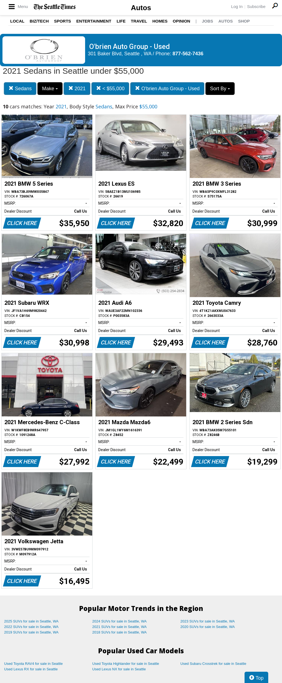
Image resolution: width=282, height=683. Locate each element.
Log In (237, 6)
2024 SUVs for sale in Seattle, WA (119, 621)
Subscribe (256, 6)
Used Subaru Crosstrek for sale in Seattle (213, 664)
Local (17, 21)
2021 (77, 88)
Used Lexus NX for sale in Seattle (119, 669)
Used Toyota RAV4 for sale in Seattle (33, 664)
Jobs (207, 21)
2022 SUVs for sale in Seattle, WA (31, 627)
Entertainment (93, 21)
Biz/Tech (39, 21)
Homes (159, 21)
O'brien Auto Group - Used (167, 88)
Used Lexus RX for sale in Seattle (31, 669)
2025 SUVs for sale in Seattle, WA (31, 621)
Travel (139, 21)
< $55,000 (110, 88)
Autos (141, 8)
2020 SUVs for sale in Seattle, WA (207, 627)
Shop (244, 21)
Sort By (220, 88)
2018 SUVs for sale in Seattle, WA (119, 632)
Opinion (181, 21)
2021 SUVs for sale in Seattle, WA (119, 627)
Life (121, 21)
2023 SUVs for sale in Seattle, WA (207, 621)
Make (50, 88)
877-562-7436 (188, 53)
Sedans (20, 88)
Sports (62, 21)
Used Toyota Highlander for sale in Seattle (125, 664)
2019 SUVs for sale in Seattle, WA (31, 632)
